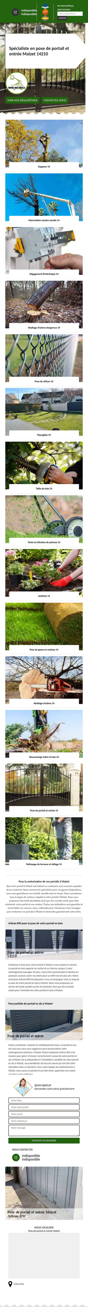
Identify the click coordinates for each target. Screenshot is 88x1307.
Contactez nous (55, 100)
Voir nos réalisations (22, 100)
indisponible (29, 10)
